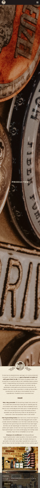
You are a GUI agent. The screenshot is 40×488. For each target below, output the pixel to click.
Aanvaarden (7, 483)
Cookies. (5, 476)
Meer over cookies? (13, 480)
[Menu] (37, 2)
